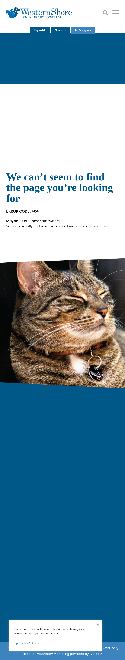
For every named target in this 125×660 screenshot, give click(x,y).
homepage (102, 226)
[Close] (97, 623)
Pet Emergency (83, 30)
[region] (55, 635)
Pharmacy (60, 30)
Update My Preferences (28, 643)
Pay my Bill (39, 30)
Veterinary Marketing (53, 654)
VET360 (95, 654)
